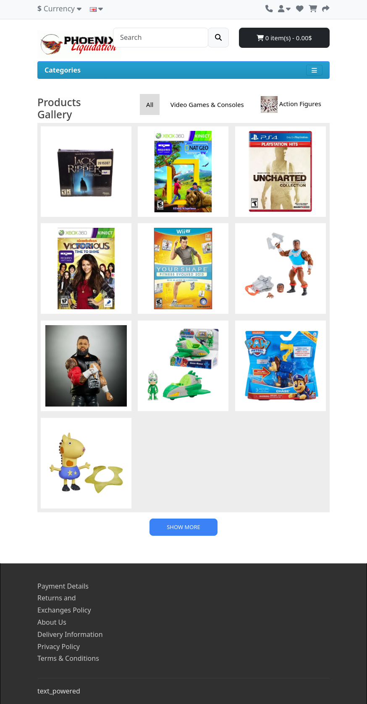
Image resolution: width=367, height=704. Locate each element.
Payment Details (63, 586)
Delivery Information (70, 634)
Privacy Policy (58, 646)
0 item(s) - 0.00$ (284, 38)
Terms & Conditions (68, 658)
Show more (183, 527)
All (149, 104)
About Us (51, 622)
